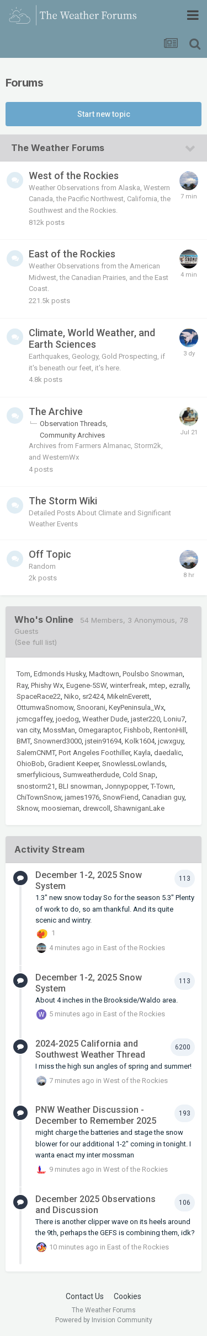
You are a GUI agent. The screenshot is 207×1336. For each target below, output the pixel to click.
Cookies (127, 1296)
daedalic (168, 752)
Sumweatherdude (91, 775)
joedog (67, 719)
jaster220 (145, 719)
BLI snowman (80, 786)
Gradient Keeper (73, 763)
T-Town (162, 786)
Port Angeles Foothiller (94, 752)
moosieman (60, 808)
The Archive (56, 411)
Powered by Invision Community (103, 1320)
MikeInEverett (128, 696)
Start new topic (103, 114)
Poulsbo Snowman (153, 674)
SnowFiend (121, 797)
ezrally (179, 685)
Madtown (104, 674)
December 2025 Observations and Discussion (95, 1205)
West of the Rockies (74, 175)
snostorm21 (36, 786)
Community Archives (72, 435)
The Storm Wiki (63, 501)
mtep (157, 685)
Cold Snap (139, 775)
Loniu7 (174, 719)
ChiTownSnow (39, 797)
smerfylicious (38, 775)
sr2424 (93, 696)
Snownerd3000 (58, 741)
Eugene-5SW (86, 685)
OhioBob (31, 763)
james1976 (82, 797)
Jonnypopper (126, 786)
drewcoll (96, 808)
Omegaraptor (99, 730)
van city (28, 730)
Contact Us (85, 1296)
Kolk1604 (140, 741)
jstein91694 (103, 741)
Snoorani (91, 707)
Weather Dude (105, 719)
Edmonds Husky (60, 674)
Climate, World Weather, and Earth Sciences (92, 339)
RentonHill (169, 730)
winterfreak (128, 685)
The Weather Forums (57, 147)
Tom (23, 674)
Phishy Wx (47, 685)
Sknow (27, 808)
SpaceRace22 (39, 696)
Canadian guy (163, 797)
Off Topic (50, 554)
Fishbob (137, 730)
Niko (71, 696)
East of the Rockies (72, 254)
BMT (23, 741)
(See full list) (35, 642)
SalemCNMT (36, 752)
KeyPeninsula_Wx (136, 707)
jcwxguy (170, 741)
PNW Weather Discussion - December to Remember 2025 (95, 1116)
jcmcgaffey (34, 719)
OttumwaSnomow (45, 707)
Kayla (142, 752)
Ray (22, 685)
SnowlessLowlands (133, 763)
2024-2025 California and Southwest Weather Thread (90, 1049)
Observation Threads (73, 423)
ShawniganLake (139, 808)
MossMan (59, 730)
